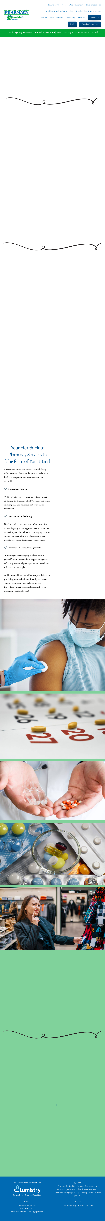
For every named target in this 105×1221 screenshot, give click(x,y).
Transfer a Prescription (90, 24)
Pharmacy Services (57, 4)
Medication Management (88, 11)
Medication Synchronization (59, 11)
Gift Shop (70, 17)
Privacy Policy (18, 1195)
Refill (72, 24)
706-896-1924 (30, 1205)
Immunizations (93, 4)
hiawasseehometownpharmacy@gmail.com (27, 1211)
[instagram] (56, 1105)
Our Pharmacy (76, 4)
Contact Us (94, 17)
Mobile (81, 17)
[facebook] (48, 1105)
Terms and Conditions (33, 1195)
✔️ (5, 516)
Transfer (78, 1195)
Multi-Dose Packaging (52, 17)
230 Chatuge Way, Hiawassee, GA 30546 (78, 1205)
